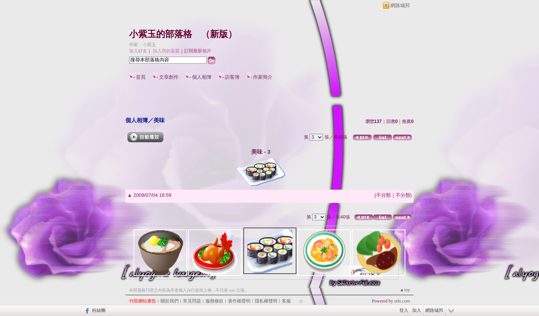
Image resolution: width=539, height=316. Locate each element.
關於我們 (170, 301)
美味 (159, 120)
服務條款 (214, 301)
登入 (403, 310)
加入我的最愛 (166, 51)
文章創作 (169, 77)
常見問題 (192, 301)
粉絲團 (99, 310)
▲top (405, 289)
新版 (219, 34)
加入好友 (138, 51)
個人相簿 (201, 77)
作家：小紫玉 (142, 44)
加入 (416, 310)
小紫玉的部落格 (160, 34)
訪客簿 (232, 77)
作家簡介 (262, 77)
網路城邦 (400, 5)
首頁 (141, 77)
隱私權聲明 (266, 301)
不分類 (383, 195)
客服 (286, 301)
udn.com (402, 301)
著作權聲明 (239, 301)
